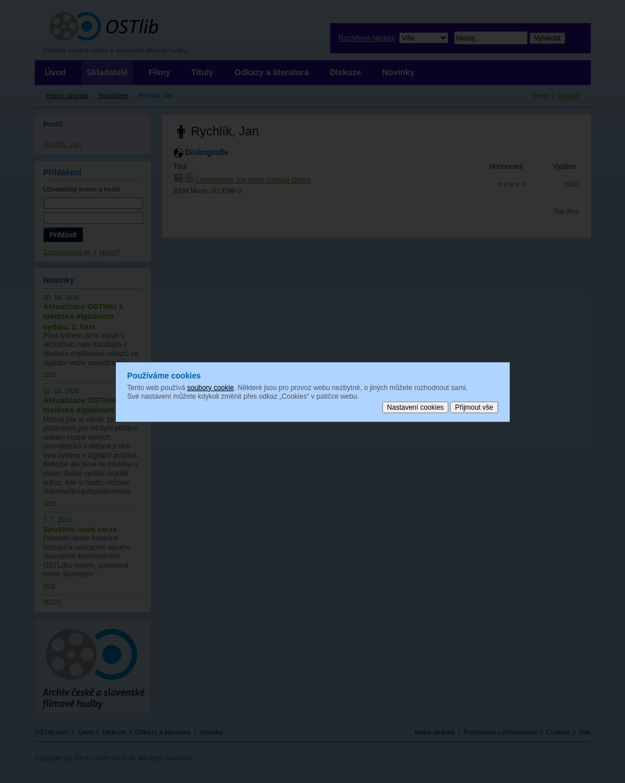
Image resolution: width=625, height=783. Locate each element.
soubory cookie (210, 387)
